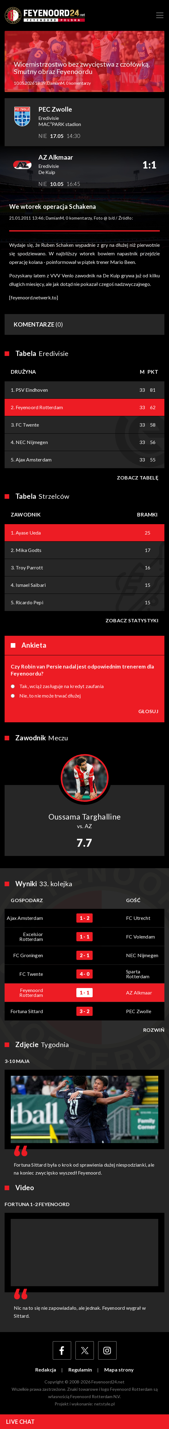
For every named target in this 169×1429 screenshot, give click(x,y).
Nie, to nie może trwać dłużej (50, 695)
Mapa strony (119, 1369)
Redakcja (45, 1369)
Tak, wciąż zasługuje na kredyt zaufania (61, 686)
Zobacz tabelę (137, 477)
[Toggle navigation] (159, 15)
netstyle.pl (104, 1403)
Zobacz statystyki (132, 620)
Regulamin (80, 1369)
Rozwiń (153, 1029)
